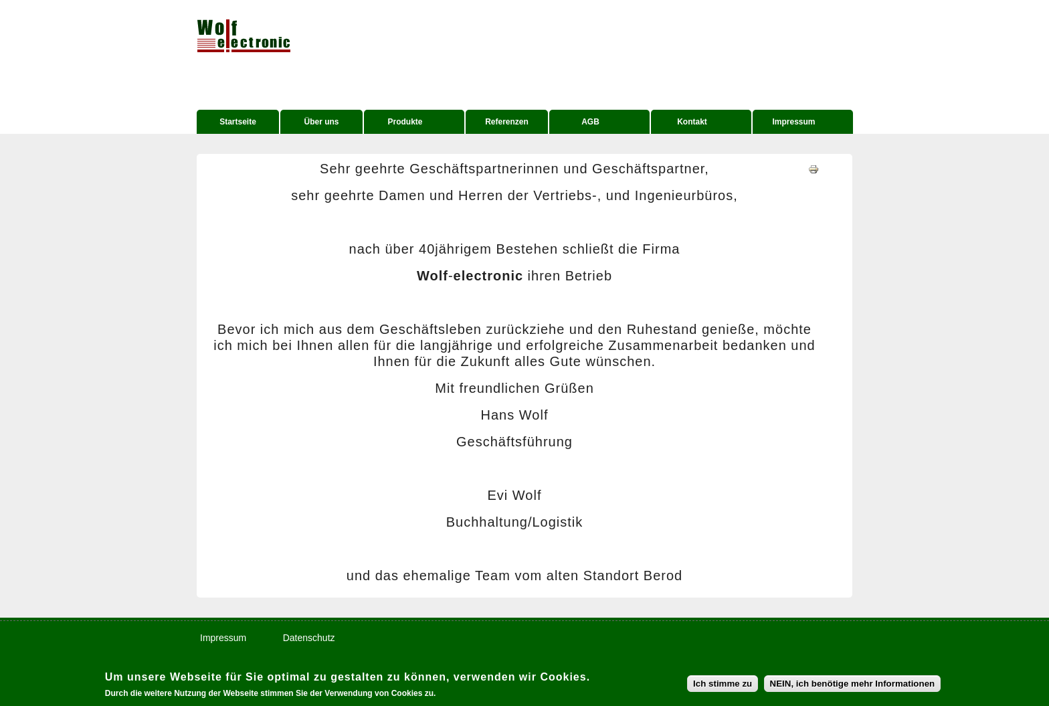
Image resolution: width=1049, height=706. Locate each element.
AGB (588, 123)
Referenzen (507, 121)
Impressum (792, 123)
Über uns (321, 121)
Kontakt (690, 123)
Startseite (237, 121)
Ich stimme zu (722, 685)
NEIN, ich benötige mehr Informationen (852, 685)
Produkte (403, 123)
